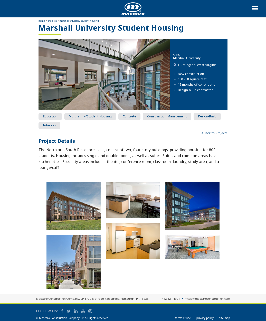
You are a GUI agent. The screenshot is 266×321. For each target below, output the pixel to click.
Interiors (49, 125)
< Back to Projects (214, 133)
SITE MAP (224, 318)
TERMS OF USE (183, 318)
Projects (52, 20)
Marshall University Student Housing (79, 20)
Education (50, 116)
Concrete (129, 116)
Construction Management (167, 116)
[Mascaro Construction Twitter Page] (69, 311)
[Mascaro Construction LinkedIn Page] (76, 311)
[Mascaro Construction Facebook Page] (62, 311)
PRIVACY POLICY (205, 318)
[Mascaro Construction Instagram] (90, 311)
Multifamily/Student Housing (90, 116)
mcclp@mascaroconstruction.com (207, 299)
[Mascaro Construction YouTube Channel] (83, 311)
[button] (255, 10)
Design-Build (207, 116)
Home (42, 20)
